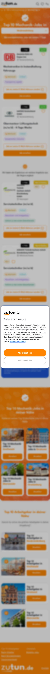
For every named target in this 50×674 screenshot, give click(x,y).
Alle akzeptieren (25, 353)
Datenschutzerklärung (18, 342)
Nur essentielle (25, 360)
